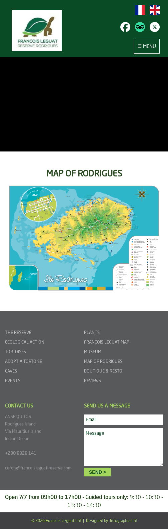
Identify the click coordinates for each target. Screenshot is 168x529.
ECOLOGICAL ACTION (24, 342)
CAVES (11, 371)
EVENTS (12, 380)
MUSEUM (92, 351)
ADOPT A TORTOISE (23, 361)
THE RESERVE (18, 332)
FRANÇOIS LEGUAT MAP (106, 342)
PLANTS (92, 332)
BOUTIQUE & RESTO (103, 371)
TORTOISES (15, 351)
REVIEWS (92, 380)
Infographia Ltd (123, 520)
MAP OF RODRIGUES (103, 361)
